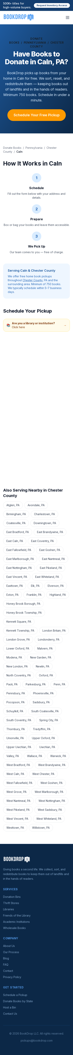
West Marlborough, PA (49, 791)
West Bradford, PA (18, 765)
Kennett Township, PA (20, 630)
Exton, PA (12, 594)
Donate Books (12, 147)
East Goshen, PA (49, 550)
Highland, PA (58, 594)
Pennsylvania (35, 42)
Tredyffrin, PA (41, 729)
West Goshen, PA (51, 782)
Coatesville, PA (16, 523)
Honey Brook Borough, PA (23, 603)
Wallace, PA (34, 756)
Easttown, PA (14, 585)
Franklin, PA (34, 594)
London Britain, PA (54, 630)
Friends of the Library (17, 915)
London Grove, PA (18, 639)
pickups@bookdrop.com (37, 1040)
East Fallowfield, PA (18, 550)
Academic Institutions (16, 921)
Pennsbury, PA (15, 693)
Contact (8, 970)
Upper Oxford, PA (43, 738)
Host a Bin (9, 1007)
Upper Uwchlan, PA (18, 747)
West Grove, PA (16, 791)
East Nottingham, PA (19, 567)
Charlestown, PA (44, 514)
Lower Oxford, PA (17, 648)
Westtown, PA (15, 827)
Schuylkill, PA (14, 711)
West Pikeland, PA (18, 809)
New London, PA (17, 666)
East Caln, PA (14, 541)
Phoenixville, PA (43, 693)
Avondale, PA (36, 505)
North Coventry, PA (18, 675)
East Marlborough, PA (20, 559)
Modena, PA (14, 657)
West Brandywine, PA (51, 765)
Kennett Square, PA (18, 621)
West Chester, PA (43, 774)
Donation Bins (12, 896)
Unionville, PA (15, 738)
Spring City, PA (48, 720)
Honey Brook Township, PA (24, 612)
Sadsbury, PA (41, 702)
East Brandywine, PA (50, 532)
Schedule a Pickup (15, 995)
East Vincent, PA (16, 576)
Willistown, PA (41, 827)
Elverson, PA (56, 585)
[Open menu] (67, 17)
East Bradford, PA (17, 532)
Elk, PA (35, 585)
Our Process (11, 952)
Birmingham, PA (16, 514)
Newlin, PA (42, 666)
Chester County (32, 280)
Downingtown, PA (45, 523)
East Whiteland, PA (47, 576)
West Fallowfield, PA (19, 782)
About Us (9, 945)
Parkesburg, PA (36, 684)
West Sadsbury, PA (50, 809)
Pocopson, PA (15, 702)
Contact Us (10, 1013)
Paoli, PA (12, 684)
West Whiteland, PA (48, 818)
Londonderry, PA (48, 639)
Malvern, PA (45, 648)
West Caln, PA (15, 774)
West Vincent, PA (17, 818)
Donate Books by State (18, 1001)
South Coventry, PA (18, 720)
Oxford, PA (46, 675)
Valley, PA (12, 756)
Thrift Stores (11, 903)
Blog (6, 958)
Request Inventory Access (52, 5)
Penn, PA (59, 684)
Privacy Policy (12, 977)
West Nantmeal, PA (18, 800)
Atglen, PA (12, 505)
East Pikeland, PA (51, 567)
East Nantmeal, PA (53, 559)
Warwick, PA (58, 756)
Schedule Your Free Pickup (37, 115)
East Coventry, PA (42, 541)
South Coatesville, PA (45, 711)
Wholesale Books (14, 928)
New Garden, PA (40, 657)
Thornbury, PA (15, 729)
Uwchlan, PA (47, 747)
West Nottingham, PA (52, 800)
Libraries (8, 909)
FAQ (5, 964)
